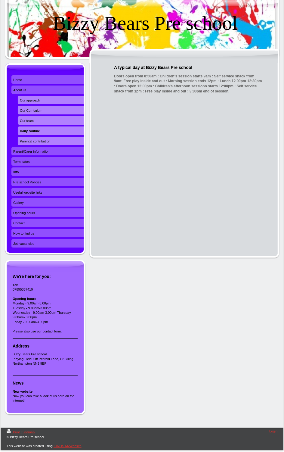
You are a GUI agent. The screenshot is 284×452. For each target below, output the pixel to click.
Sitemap (29, 432)
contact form (52, 331)
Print (14, 432)
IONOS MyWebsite (68, 446)
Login (273, 431)
